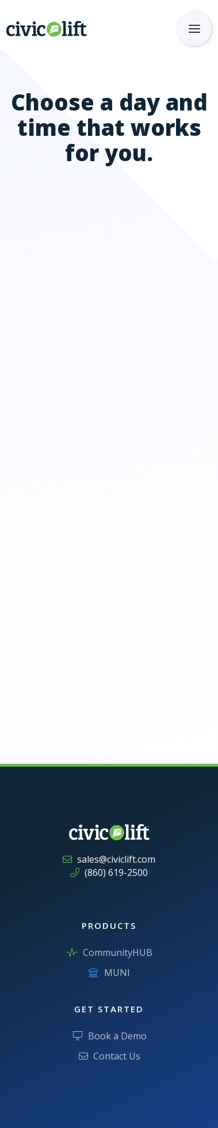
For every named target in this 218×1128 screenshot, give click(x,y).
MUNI (109, 972)
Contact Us (109, 1056)
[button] (194, 29)
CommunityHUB (109, 952)
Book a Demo (109, 1036)
